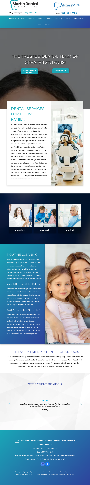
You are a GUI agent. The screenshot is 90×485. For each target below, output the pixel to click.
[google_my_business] (42, 464)
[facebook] (47, 464)
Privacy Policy (70, 474)
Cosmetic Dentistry (23, 284)
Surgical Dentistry (23, 310)
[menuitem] (11, 19)
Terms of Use (61, 474)
